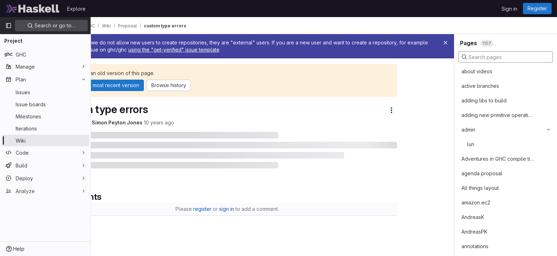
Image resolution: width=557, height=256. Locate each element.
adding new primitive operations (497, 115)
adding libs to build (484, 100)
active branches (480, 86)
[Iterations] (45, 128)
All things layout (480, 188)
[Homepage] (32, 8)
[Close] (445, 42)
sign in (272, 209)
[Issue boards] (45, 104)
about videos (476, 71)
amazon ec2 (475, 202)
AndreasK (472, 217)
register (248, 209)
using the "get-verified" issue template (348, 50)
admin (468, 130)
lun (470, 144)
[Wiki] (45, 140)
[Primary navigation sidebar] (8, 25)
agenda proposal (481, 173)
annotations (474, 246)
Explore (76, 9)
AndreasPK (474, 232)
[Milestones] (45, 116)
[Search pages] (506, 57)
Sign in (509, 9)
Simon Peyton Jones (162, 122)
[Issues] (45, 92)
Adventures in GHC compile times (497, 159)
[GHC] (45, 54)
